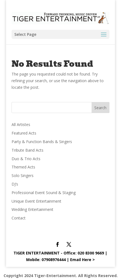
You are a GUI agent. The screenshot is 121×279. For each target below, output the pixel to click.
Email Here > (82, 259)
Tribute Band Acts (27, 150)
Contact (19, 218)
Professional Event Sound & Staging (44, 192)
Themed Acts (23, 167)
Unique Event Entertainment (36, 201)
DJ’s (15, 184)
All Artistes (21, 124)
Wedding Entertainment (32, 209)
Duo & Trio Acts (26, 158)
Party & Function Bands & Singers (42, 141)
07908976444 (54, 259)
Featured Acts (24, 133)
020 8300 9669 (91, 253)
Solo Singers (23, 175)
